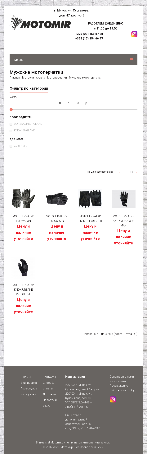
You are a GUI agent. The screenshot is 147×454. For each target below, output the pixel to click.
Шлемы (26, 377)
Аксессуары (29, 388)
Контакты (49, 377)
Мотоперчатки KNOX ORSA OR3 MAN (123, 221)
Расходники (28, 394)
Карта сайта (118, 381)
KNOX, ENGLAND (24, 130)
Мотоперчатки (57, 77)
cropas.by (127, 390)
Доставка (49, 394)
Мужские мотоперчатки (85, 77)
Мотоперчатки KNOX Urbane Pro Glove (23, 289)
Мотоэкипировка (33, 77)
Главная (15, 77)
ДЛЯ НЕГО (21, 146)
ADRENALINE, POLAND (28, 123)
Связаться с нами (122, 376)
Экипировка (29, 382)
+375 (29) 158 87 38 (89, 34)
